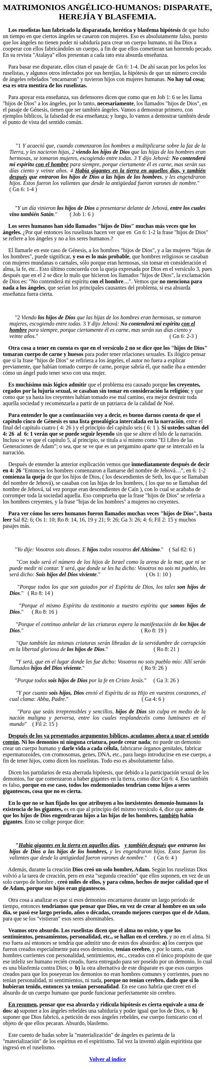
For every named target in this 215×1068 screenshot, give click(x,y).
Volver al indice (107, 1059)
